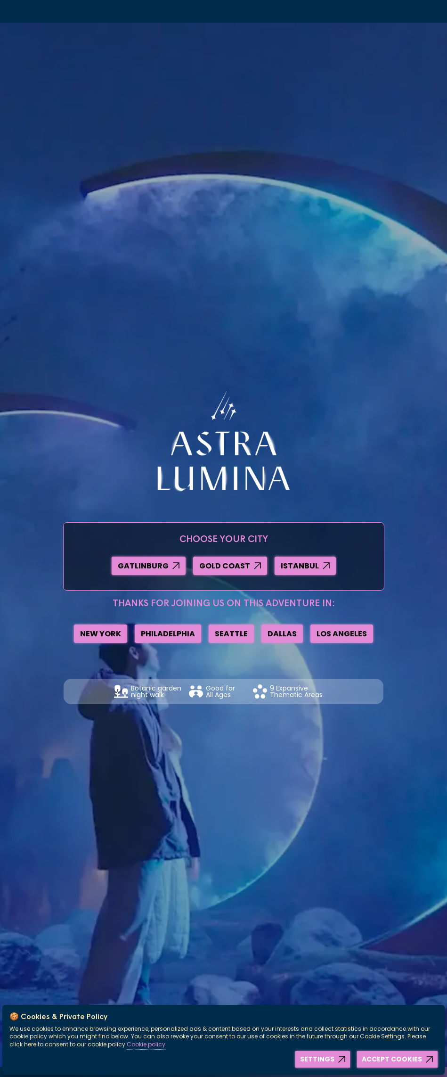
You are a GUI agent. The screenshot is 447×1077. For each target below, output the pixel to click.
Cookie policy (146, 1044)
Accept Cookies (392, 1059)
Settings (317, 1059)
